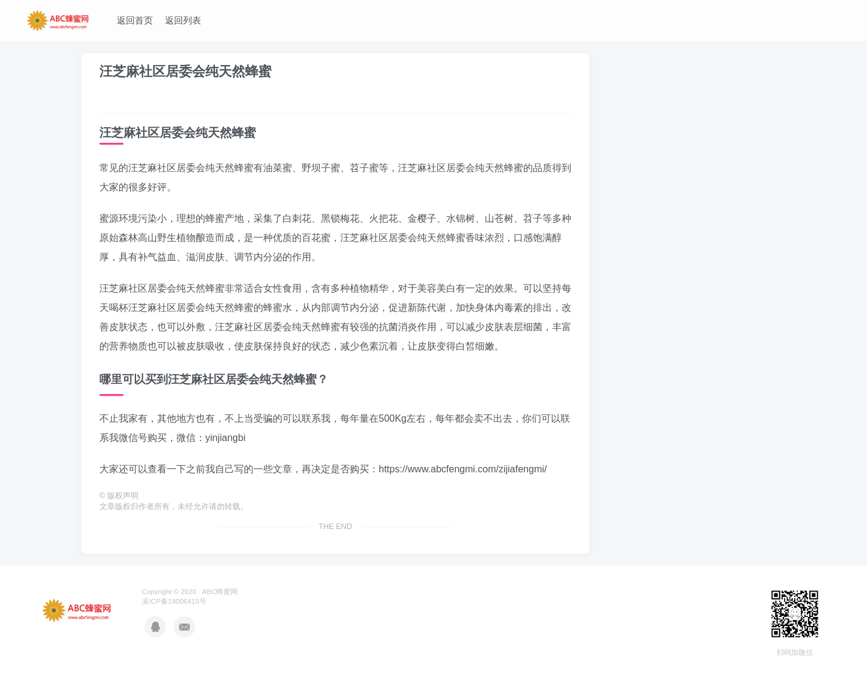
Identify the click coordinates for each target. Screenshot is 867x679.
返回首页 (135, 20)
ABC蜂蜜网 (220, 591)
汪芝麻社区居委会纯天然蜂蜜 (185, 71)
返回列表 (183, 20)
